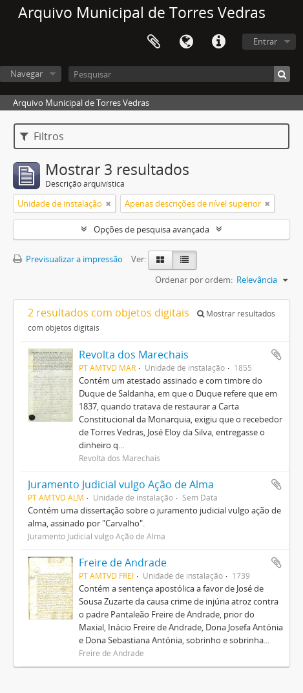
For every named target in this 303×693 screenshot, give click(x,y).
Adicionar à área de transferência (276, 354)
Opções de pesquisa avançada (151, 229)
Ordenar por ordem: (194, 279)
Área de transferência (154, 42)
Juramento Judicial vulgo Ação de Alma (121, 484)
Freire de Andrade (123, 562)
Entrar (265, 41)
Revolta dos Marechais (134, 354)
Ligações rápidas (218, 42)
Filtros (42, 136)
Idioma (186, 42)
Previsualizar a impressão (68, 259)
